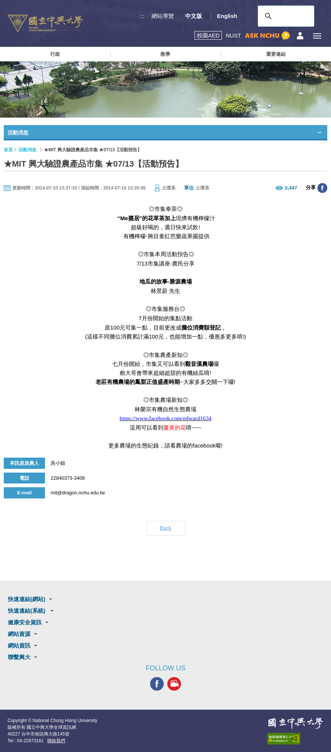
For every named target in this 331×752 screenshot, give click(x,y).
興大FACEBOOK (157, 684)
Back (165, 528)
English (227, 16)
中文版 (193, 16)
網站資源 (19, 634)
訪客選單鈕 (300, 35)
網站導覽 (162, 16)
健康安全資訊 (25, 622)
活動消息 (27, 149)
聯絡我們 (56, 740)
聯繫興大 (19, 657)
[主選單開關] (317, 35)
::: (142, 16)
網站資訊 (19, 645)
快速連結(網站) (26, 599)
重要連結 (276, 54)
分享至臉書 (322, 188)
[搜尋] (285, 16)
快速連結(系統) (27, 610)
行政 (55, 54)
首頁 (8, 149)
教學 (165, 54)
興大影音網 (174, 684)
